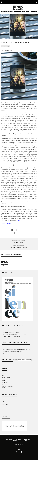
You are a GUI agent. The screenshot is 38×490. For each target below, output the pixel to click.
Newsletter (29, 468)
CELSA (3, 431)
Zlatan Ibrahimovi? (8, 232)
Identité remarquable (16, 381)
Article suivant (19, 245)
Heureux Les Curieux (7, 415)
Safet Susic (21, 229)
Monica (5, 381)
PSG (14, 229)
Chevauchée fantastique (23, 379)
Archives (15, 389)
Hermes (4, 410)
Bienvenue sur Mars (7, 432)
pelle (4, 382)
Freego (4, 408)
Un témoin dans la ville (15, 382)
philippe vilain (6, 229)
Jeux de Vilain (19, 242)
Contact (9, 468)
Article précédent (19, 240)
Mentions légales (20, 470)
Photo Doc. (5, 412)
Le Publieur (5, 434)
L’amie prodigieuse (8, 362)
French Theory (6, 407)
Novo (3, 405)
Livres (18, 468)
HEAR (3, 417)
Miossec (4, 414)
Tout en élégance (8, 365)
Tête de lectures (7, 278)
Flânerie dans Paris (19, 247)
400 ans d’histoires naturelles (11, 364)
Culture (3, 46)
